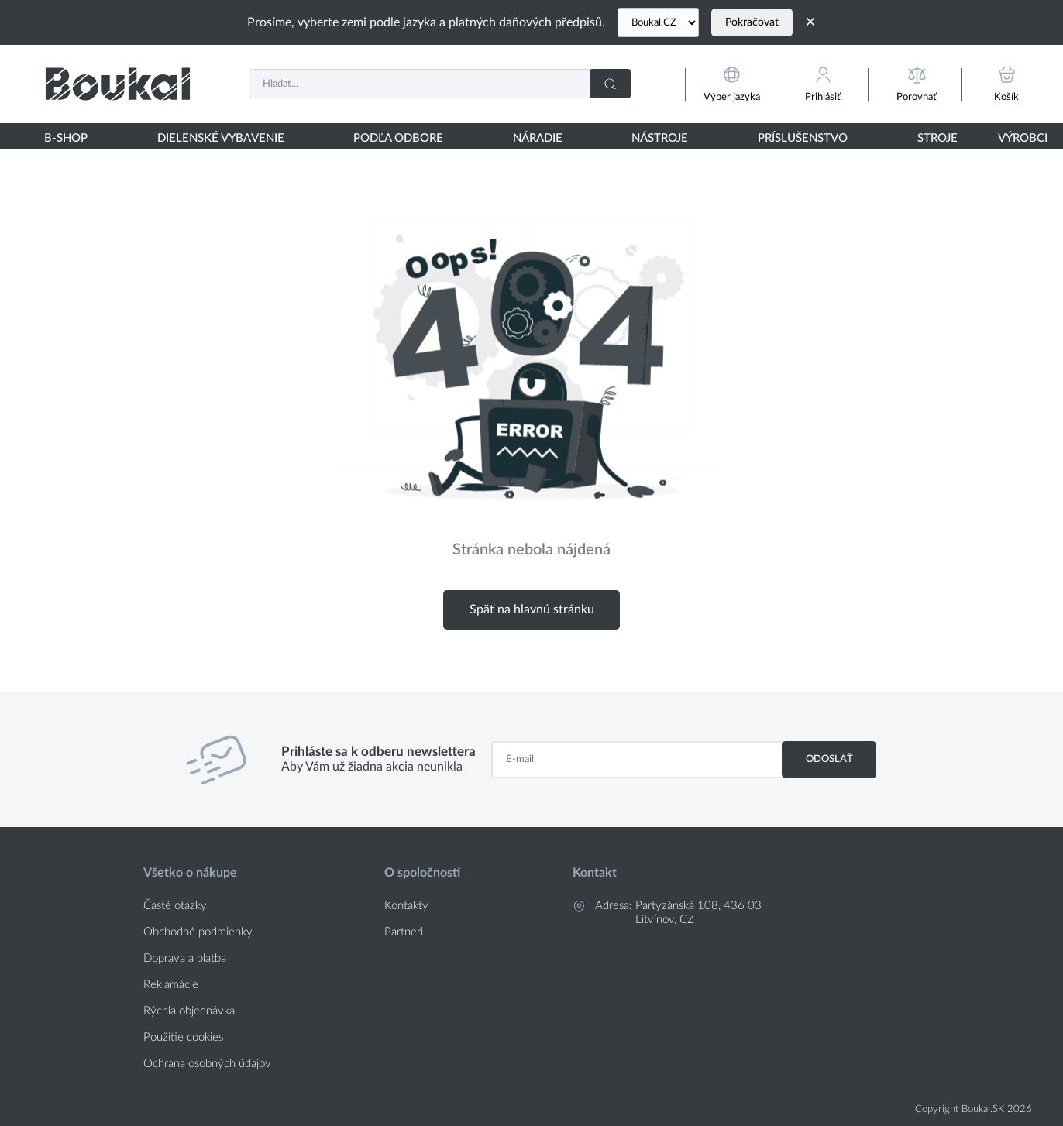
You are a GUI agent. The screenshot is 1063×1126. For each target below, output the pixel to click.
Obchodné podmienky (198, 932)
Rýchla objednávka (189, 1011)
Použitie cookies (183, 1037)
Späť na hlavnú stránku (532, 609)
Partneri (403, 932)
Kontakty (406, 905)
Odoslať (829, 759)
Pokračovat (752, 22)
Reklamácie (170, 984)
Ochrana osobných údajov (207, 1063)
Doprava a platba (184, 958)
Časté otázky (175, 905)
